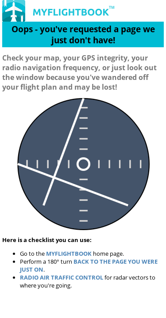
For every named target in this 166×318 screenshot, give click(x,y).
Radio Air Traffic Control (61, 277)
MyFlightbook (69, 253)
